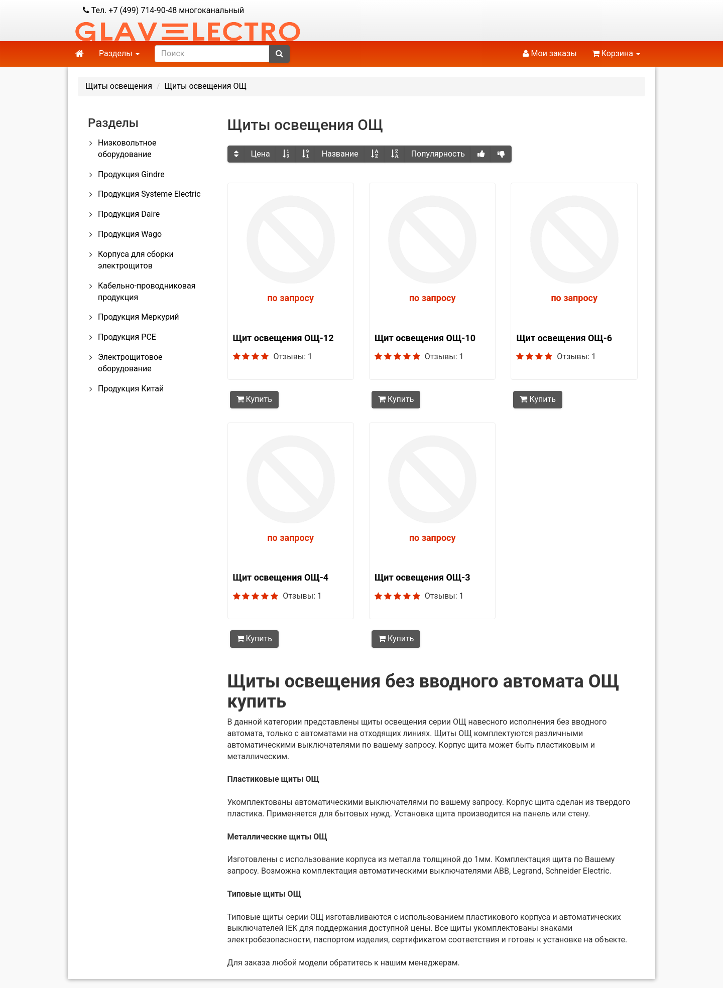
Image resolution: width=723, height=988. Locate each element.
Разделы (119, 53)
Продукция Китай (131, 388)
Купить (254, 399)
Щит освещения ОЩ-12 (283, 338)
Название (340, 154)
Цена (260, 154)
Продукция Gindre (131, 174)
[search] (212, 53)
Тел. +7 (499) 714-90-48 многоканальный (163, 10)
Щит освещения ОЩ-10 (425, 338)
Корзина (616, 53)
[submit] (279, 54)
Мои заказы (550, 53)
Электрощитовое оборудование (130, 362)
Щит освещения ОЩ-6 (564, 338)
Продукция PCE (127, 337)
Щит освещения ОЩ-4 (281, 577)
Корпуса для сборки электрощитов (136, 259)
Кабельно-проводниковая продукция (146, 291)
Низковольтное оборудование (127, 148)
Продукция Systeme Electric (149, 194)
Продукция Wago (130, 234)
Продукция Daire (129, 214)
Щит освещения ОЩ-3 (422, 577)
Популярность (438, 154)
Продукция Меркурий (138, 317)
